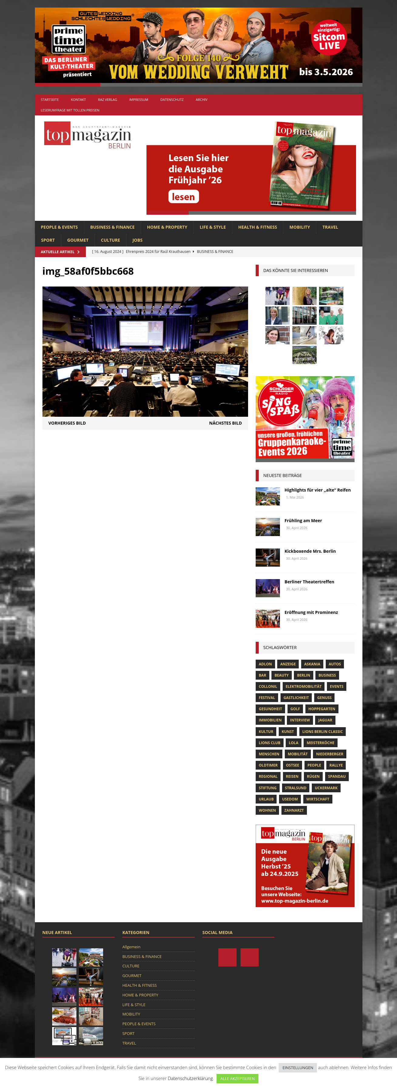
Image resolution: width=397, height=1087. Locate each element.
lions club (269, 742)
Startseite (50, 99)
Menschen (269, 754)
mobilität (298, 754)
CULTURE (110, 240)
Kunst (288, 731)
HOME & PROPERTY (167, 227)
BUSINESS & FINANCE (112, 227)
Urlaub (266, 799)
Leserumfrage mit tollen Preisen (70, 110)
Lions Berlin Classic (322, 731)
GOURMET (78, 240)
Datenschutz (172, 99)
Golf (295, 708)
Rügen (313, 776)
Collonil (268, 686)
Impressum (138, 99)
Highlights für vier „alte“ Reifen (317, 490)
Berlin (303, 675)
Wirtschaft (317, 799)
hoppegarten (321, 708)
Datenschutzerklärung (190, 1078)
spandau (337, 776)
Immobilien (270, 720)
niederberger (329, 754)
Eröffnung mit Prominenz (311, 612)
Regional (268, 776)
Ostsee (292, 765)
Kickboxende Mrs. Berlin (310, 551)
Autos (335, 664)
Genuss (324, 697)
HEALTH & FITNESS (257, 227)
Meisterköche (320, 742)
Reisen (292, 776)
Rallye (336, 765)
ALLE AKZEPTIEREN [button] (237, 1078)
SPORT (48, 240)
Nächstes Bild (225, 423)
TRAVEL (330, 227)
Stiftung (268, 787)
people (314, 765)
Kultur (266, 731)
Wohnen (267, 810)
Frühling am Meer (303, 520)
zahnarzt (294, 810)
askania (312, 664)
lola (293, 742)
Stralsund (296, 787)
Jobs (138, 240)
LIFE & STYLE (213, 227)
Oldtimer (268, 765)
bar (262, 675)
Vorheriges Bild (67, 423)
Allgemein (131, 946)
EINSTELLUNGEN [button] (297, 1067)
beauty (281, 675)
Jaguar (325, 720)
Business (327, 675)
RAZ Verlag (107, 99)
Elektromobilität (303, 686)
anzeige (288, 664)
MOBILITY (299, 227)
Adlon (265, 664)
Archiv (201, 99)
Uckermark (326, 787)
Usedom (290, 799)
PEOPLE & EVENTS (59, 227)
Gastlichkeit (296, 697)
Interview (300, 720)
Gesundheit (270, 708)
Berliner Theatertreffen (309, 582)
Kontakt (78, 99)
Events (337, 686)
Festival (267, 697)
